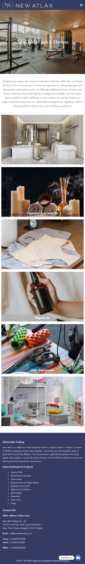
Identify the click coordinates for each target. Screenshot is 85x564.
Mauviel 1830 (16, 472)
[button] (81, 5)
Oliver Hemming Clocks (21, 475)
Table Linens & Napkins (21, 489)
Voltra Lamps (16, 479)
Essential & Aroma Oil (20, 486)
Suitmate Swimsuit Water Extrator (25, 482)
